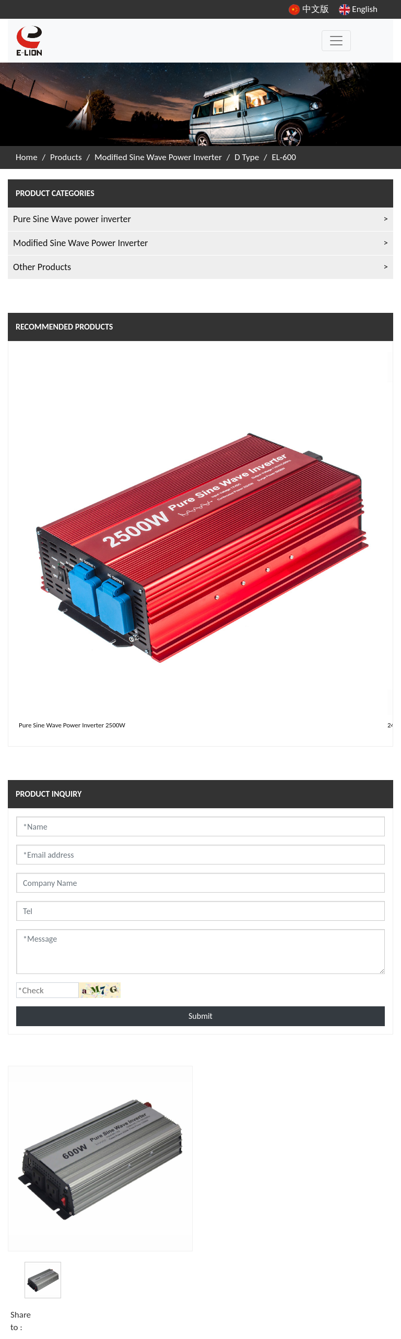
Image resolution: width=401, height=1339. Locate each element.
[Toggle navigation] (336, 40)
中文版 (309, 9)
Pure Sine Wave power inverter (72, 219)
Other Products (42, 267)
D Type (246, 157)
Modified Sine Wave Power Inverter (158, 157)
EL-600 (284, 157)
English (358, 9)
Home (27, 157)
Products (66, 157)
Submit (200, 1016)
